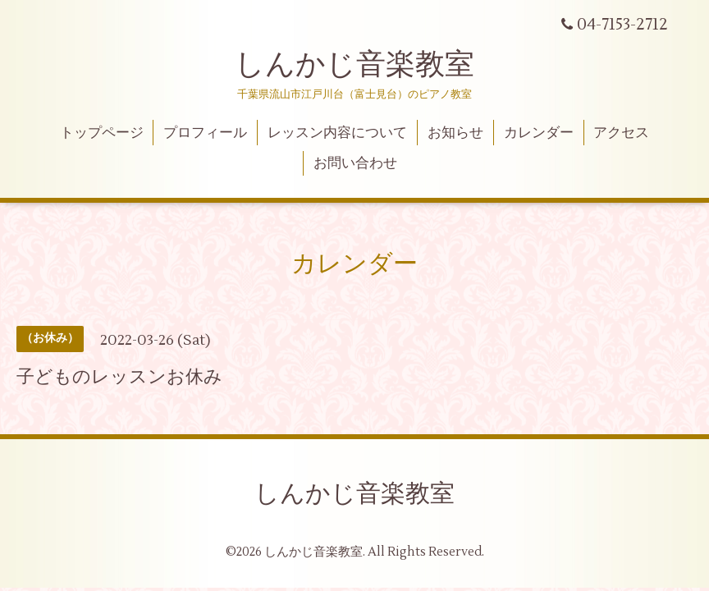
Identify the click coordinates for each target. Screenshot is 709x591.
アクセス (621, 133)
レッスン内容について (337, 133)
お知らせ (455, 133)
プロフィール (205, 133)
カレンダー (539, 133)
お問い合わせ (355, 163)
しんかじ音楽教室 (354, 65)
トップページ (102, 133)
